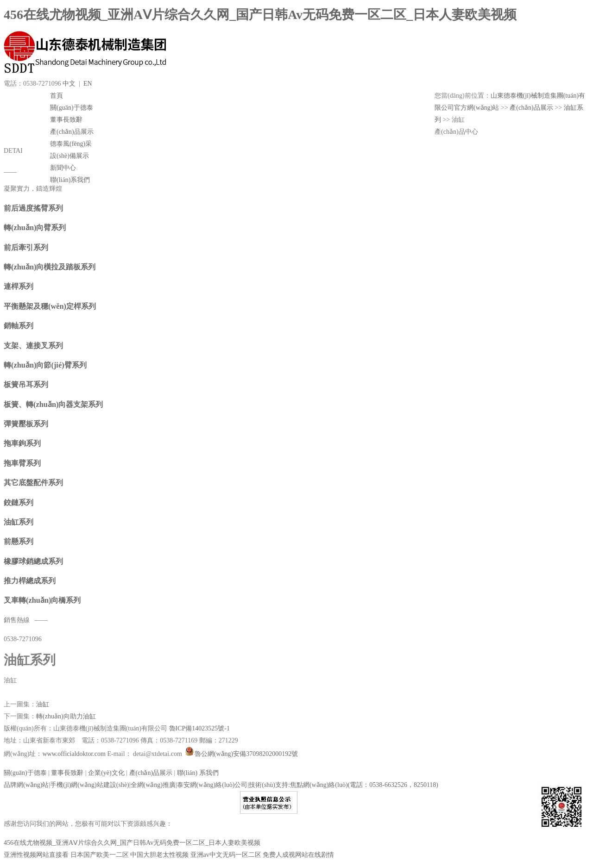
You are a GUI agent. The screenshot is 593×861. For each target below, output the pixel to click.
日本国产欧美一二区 (99, 854)
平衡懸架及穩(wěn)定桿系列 (50, 306)
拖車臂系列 (22, 463)
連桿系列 (18, 286)
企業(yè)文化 (106, 772)
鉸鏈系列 (18, 502)
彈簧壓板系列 (26, 423)
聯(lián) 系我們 (198, 772)
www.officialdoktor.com (74, 753)
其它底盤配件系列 (33, 482)
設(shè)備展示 (69, 155)
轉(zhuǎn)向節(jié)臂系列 (45, 365)
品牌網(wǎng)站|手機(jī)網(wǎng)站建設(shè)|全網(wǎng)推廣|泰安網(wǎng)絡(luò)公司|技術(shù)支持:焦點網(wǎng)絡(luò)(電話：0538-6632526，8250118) (221, 784)
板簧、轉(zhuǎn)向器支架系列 (53, 404)
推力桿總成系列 (30, 580)
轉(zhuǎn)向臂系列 (35, 227)
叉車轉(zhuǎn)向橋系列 (42, 600)
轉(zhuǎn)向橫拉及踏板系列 (49, 266)
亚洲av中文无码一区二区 (225, 854)
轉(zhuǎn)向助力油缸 (66, 716)
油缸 (42, 704)
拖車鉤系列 (22, 443)
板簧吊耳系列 (26, 384)
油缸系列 (18, 522)
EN (87, 83)
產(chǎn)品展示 (72, 131)
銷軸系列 (18, 325)
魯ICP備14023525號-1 (199, 728)
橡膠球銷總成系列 (33, 561)
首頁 (56, 95)
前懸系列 (18, 541)
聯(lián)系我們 (70, 179)
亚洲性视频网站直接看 (36, 854)
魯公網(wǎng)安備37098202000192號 (240, 753)
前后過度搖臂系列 (33, 208)
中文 (69, 83)
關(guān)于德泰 (71, 107)
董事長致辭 (66, 119)
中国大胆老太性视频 (159, 854)
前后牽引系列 (26, 247)
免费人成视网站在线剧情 (298, 854)
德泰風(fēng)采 (71, 143)
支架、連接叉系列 (33, 345)
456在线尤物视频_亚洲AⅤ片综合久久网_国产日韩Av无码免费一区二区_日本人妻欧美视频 (260, 14)
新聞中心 (63, 167)
